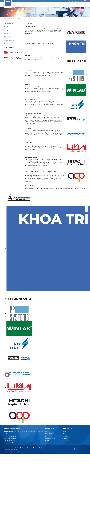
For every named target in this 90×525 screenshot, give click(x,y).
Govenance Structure (9, 33)
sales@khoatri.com (11, 438)
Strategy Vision (7, 30)
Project (67, 5)
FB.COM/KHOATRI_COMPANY (21, 442)
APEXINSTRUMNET (30, 26)
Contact (79, 5)
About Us (6, 26)
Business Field (7, 36)
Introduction (37, 5)
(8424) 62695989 (10, 435)
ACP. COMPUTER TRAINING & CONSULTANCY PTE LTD (40, 171)
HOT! (34, 185)
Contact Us (40, 447)
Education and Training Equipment (68, 188)
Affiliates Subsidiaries (9, 40)
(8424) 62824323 (21, 435)
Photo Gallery (7, 43)
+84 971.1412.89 (79, 1)
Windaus (27, 84)
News (73, 5)
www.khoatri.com (13, 440)
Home (29, 5)
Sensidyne (28, 128)
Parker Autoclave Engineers (33, 113)
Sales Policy (64, 431)
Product (46, 5)
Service (53, 5)
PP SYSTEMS (28, 70)
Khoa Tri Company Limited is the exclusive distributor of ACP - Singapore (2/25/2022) (15, 59)
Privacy (63, 433)
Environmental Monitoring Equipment (33, 188)
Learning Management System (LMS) (39, 190)
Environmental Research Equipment (51, 188)
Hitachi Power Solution (31, 157)
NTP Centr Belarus (30, 99)
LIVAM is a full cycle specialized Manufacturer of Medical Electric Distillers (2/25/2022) (15, 53)
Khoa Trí (27, 41)
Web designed (7, 451)
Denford (27, 55)
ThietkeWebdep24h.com (16, 451)
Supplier (60, 5)
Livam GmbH (28, 142)
